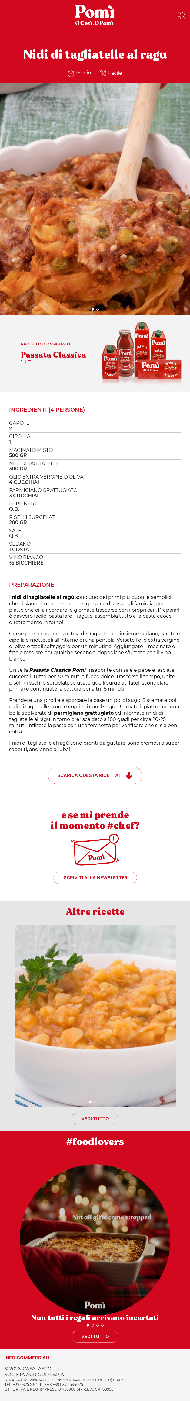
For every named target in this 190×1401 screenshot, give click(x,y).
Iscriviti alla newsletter (95, 878)
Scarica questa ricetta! (88, 775)
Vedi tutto (95, 1118)
